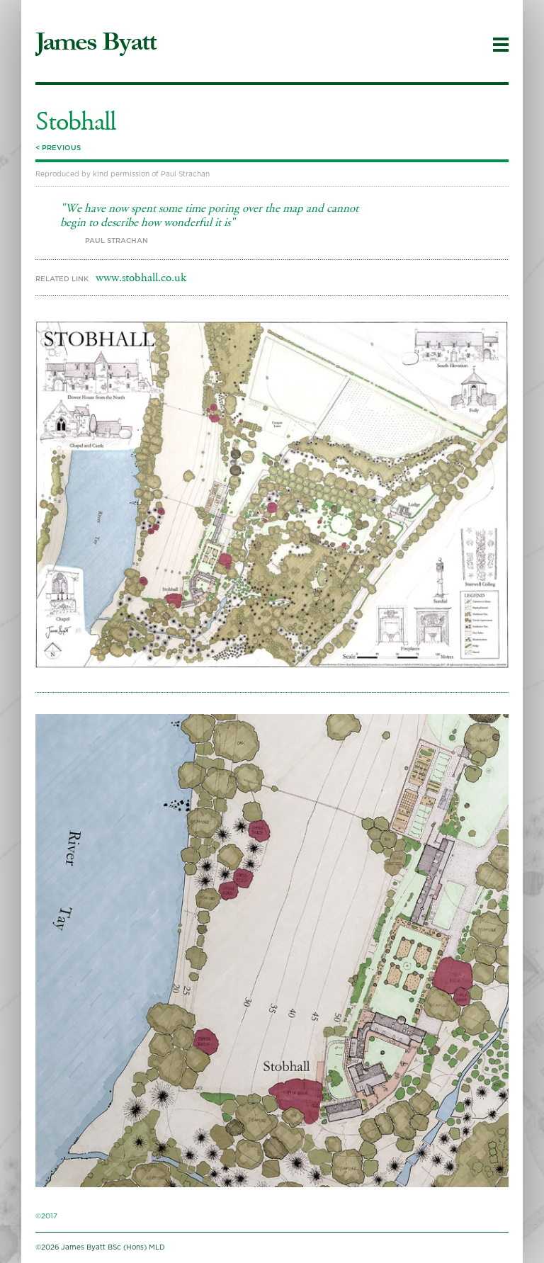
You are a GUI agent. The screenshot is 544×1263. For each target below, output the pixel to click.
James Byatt (95, 41)
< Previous (58, 148)
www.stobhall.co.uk (141, 278)
